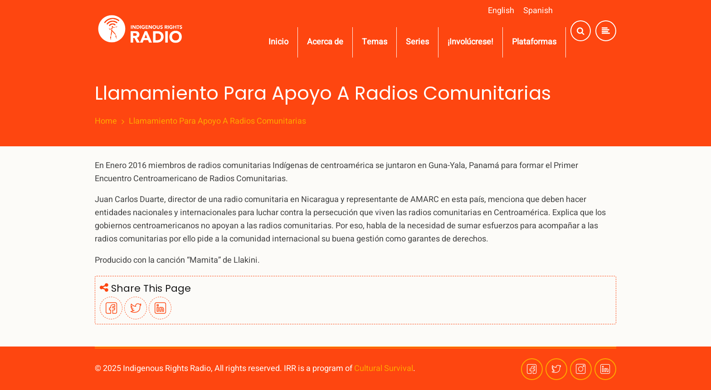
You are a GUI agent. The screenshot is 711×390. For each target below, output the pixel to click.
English (501, 11)
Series (417, 42)
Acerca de (325, 42)
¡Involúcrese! (470, 42)
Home (106, 121)
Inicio (278, 42)
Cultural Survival (383, 368)
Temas (374, 42)
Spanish (538, 11)
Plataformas (534, 42)
